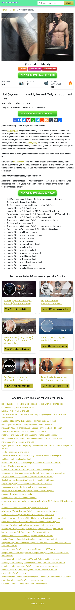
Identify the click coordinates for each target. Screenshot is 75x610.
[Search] (51, 3)
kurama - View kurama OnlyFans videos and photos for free (27, 525)
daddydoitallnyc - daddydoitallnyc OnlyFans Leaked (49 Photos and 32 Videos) (36, 577)
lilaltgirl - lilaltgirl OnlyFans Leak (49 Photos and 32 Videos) (28, 476)
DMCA (41, 603)
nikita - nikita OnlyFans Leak (14, 573)
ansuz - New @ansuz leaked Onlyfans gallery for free (25, 507)
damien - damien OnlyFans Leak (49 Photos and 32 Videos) (28, 535)
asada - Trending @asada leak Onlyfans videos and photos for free (31, 539)
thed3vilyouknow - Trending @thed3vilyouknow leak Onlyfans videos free (34, 518)
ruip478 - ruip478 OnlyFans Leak (16, 411)
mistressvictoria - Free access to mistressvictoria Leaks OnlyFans (31, 521)
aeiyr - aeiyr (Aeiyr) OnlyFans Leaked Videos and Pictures (27, 483)
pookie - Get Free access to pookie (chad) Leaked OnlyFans (28, 490)
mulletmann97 (19, 162)
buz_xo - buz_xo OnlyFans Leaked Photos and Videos (25, 532)
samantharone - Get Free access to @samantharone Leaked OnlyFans (32, 455)
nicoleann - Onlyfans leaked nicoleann (18, 407)
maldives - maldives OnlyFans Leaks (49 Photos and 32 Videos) (30, 435)
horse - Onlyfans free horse (14, 466)
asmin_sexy (31, 143)
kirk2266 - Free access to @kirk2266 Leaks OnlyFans (25, 584)
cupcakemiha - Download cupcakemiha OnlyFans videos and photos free (33, 473)
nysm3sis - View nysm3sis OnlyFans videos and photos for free (30, 566)
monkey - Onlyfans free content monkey (19, 497)
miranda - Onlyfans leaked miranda (17, 494)
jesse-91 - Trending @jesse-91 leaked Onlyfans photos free (28, 514)
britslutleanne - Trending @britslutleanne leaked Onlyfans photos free (32, 438)
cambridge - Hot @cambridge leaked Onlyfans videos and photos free (32, 528)
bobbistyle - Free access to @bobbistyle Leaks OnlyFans (27, 424)
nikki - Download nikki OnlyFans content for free (22, 580)
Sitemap (34, 603)
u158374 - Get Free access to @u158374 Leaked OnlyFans (27, 469)
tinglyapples (12, 131)
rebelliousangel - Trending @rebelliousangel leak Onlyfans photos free (32, 404)
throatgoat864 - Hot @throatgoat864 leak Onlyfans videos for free (30, 559)
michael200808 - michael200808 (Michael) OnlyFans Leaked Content (32, 428)
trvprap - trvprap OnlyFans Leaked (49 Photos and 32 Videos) (28, 549)
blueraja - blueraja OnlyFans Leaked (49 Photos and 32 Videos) (29, 421)
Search (69, 3)
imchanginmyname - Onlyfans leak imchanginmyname (25, 487)
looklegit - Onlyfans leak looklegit (16, 459)
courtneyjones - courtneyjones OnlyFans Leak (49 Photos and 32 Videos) (33, 563)
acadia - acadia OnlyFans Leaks (15, 452)
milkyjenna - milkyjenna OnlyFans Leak (18, 442)
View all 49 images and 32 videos (37, 75)
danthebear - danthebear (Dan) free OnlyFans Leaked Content (28, 480)
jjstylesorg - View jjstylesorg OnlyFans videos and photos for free (30, 511)
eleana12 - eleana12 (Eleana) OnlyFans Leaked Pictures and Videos (31, 462)
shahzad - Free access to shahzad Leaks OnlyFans (24, 431)
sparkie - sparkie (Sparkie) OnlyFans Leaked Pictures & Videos (29, 570)
